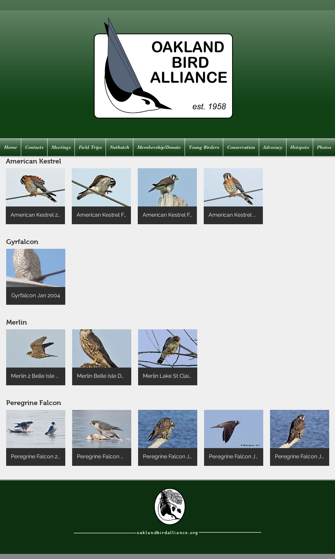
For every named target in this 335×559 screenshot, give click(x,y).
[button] (35, 196)
